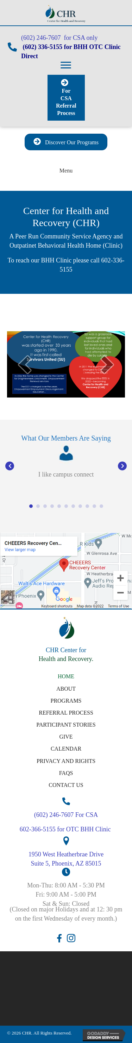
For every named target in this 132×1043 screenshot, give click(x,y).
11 (101, 506)
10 (94, 506)
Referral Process (66, 713)
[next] (107, 364)
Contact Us (66, 785)
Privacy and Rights (66, 761)
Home (66, 676)
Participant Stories (65, 725)
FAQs (66, 773)
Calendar (66, 749)
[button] (66, 65)
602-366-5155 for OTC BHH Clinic (66, 829)
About (66, 689)
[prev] (24, 364)
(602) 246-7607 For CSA (66, 814)
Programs (65, 701)
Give (66, 737)
